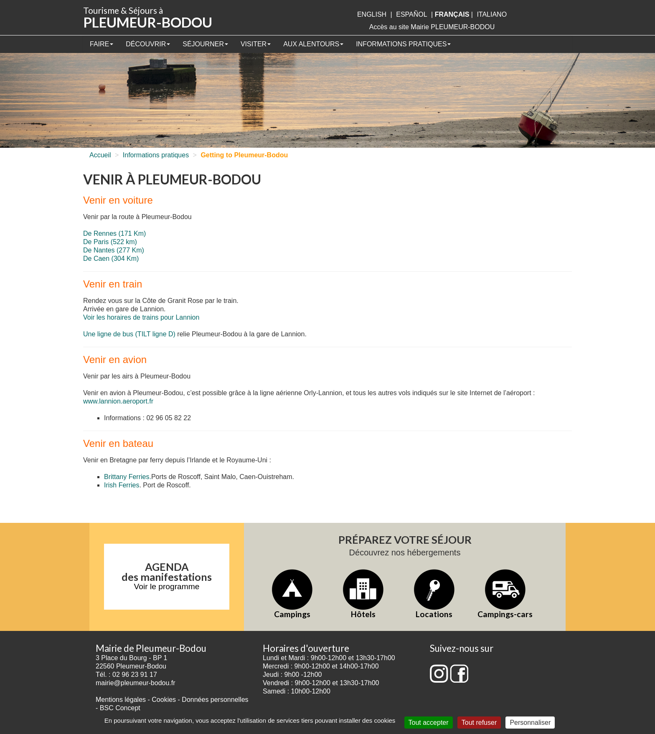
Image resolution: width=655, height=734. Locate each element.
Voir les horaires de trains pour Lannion (141, 317)
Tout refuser (479, 722)
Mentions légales (121, 699)
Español (411, 14)
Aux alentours (313, 44)
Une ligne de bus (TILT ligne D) (129, 334)
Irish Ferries (121, 485)
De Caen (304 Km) (111, 258)
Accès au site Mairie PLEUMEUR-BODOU (432, 26)
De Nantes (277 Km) (113, 250)
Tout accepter (429, 722)
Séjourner (205, 44)
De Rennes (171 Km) (114, 233)
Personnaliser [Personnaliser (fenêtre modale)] (530, 722)
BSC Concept (120, 707)
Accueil (100, 155)
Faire (101, 44)
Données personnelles (215, 699)
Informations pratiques (403, 44)
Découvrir (148, 44)
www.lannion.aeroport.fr (118, 401)
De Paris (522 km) (110, 241)
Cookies (164, 699)
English (371, 14)
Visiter (256, 44)
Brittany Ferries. (127, 476)
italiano (492, 14)
